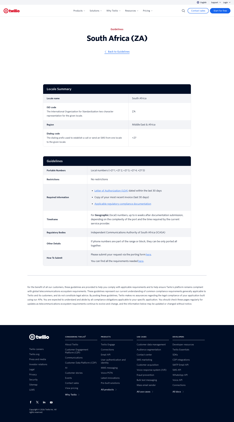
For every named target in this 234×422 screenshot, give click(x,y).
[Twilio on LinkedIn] (45, 402)
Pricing (147, 11)
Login (226, 2)
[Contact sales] (198, 10)
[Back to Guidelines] (117, 52)
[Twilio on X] (38, 402)
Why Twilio (113, 11)
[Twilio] (12, 11)
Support (216, 2)
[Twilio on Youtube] (52, 402)
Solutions (96, 11)
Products (79, 11)
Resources (131, 11)
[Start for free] (220, 10)
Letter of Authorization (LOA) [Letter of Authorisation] (111, 190)
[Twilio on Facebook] (31, 402)
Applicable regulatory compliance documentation (122, 203)
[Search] (183, 11)
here (148, 254)
